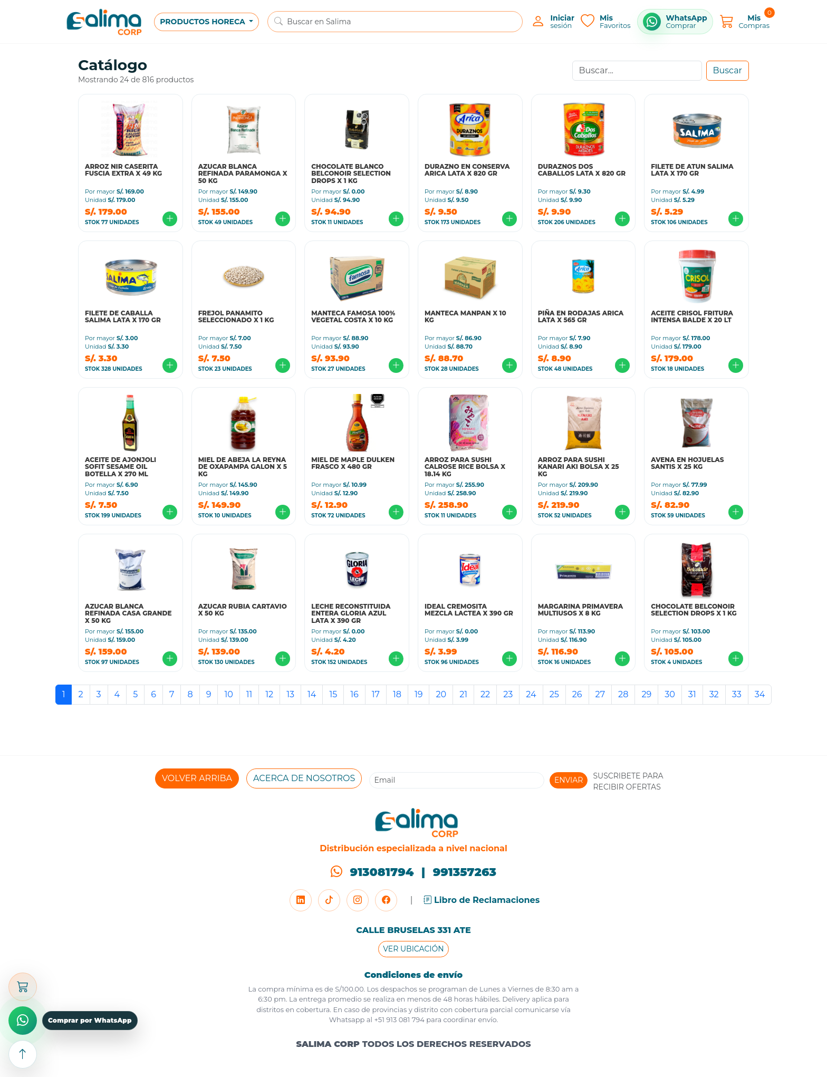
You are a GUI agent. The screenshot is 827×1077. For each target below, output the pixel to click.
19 (419, 694)
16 (354, 694)
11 (249, 694)
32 (714, 694)
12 (269, 694)
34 (760, 694)
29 (646, 694)
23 (508, 694)
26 (577, 694)
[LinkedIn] (301, 900)
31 (692, 694)
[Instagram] (358, 900)
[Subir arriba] (22, 1054)
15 (333, 694)
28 (623, 694)
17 (376, 694)
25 (554, 694)
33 (737, 694)
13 (290, 694)
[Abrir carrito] (22, 987)
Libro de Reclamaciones (482, 900)
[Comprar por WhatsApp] (675, 21)
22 (485, 694)
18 (397, 694)
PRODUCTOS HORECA (203, 21)
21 (463, 694)
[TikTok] (329, 900)
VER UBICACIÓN (413, 949)
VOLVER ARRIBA (197, 778)
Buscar (728, 70)
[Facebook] (386, 900)
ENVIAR (568, 780)
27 (600, 694)
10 (228, 694)
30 (670, 694)
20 (441, 694)
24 (531, 694)
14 (311, 694)
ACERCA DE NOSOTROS (304, 778)
